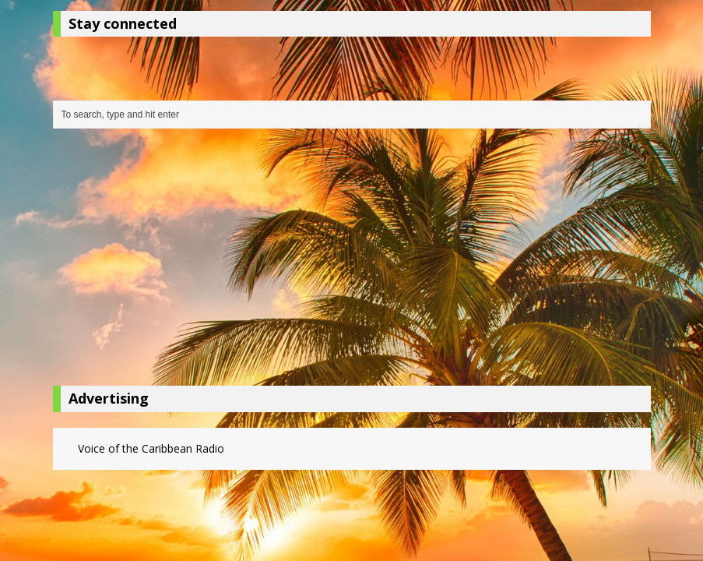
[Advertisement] (352, 261)
